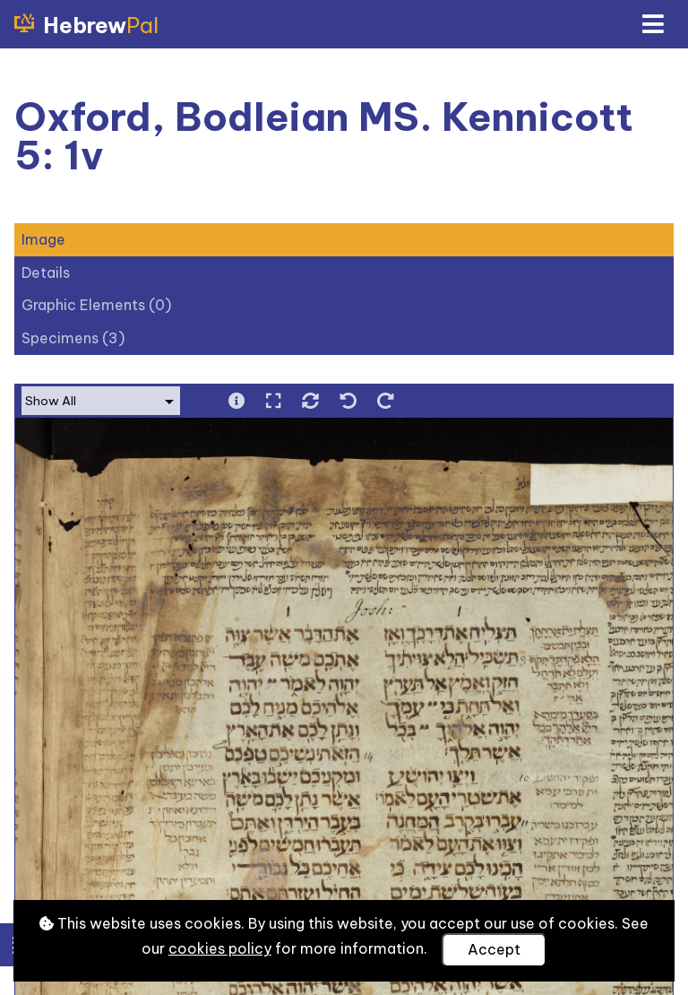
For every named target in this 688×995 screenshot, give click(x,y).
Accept (494, 949)
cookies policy (219, 948)
